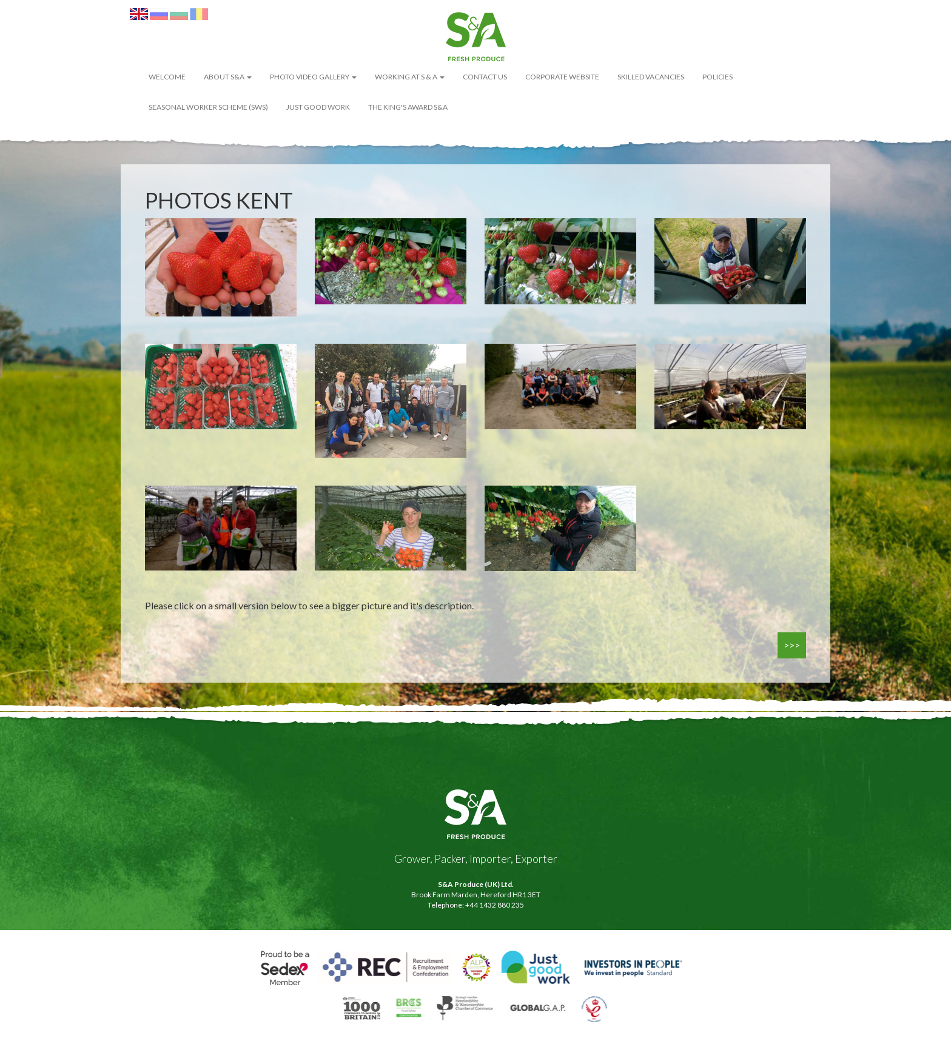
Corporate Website (562, 76)
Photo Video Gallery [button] (313, 76)
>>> (792, 645)
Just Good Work (318, 107)
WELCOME (167, 76)
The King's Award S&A (408, 107)
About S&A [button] (228, 76)
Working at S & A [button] (410, 76)
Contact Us (485, 76)
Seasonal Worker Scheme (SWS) (208, 107)
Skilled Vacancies (650, 76)
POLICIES (717, 76)
